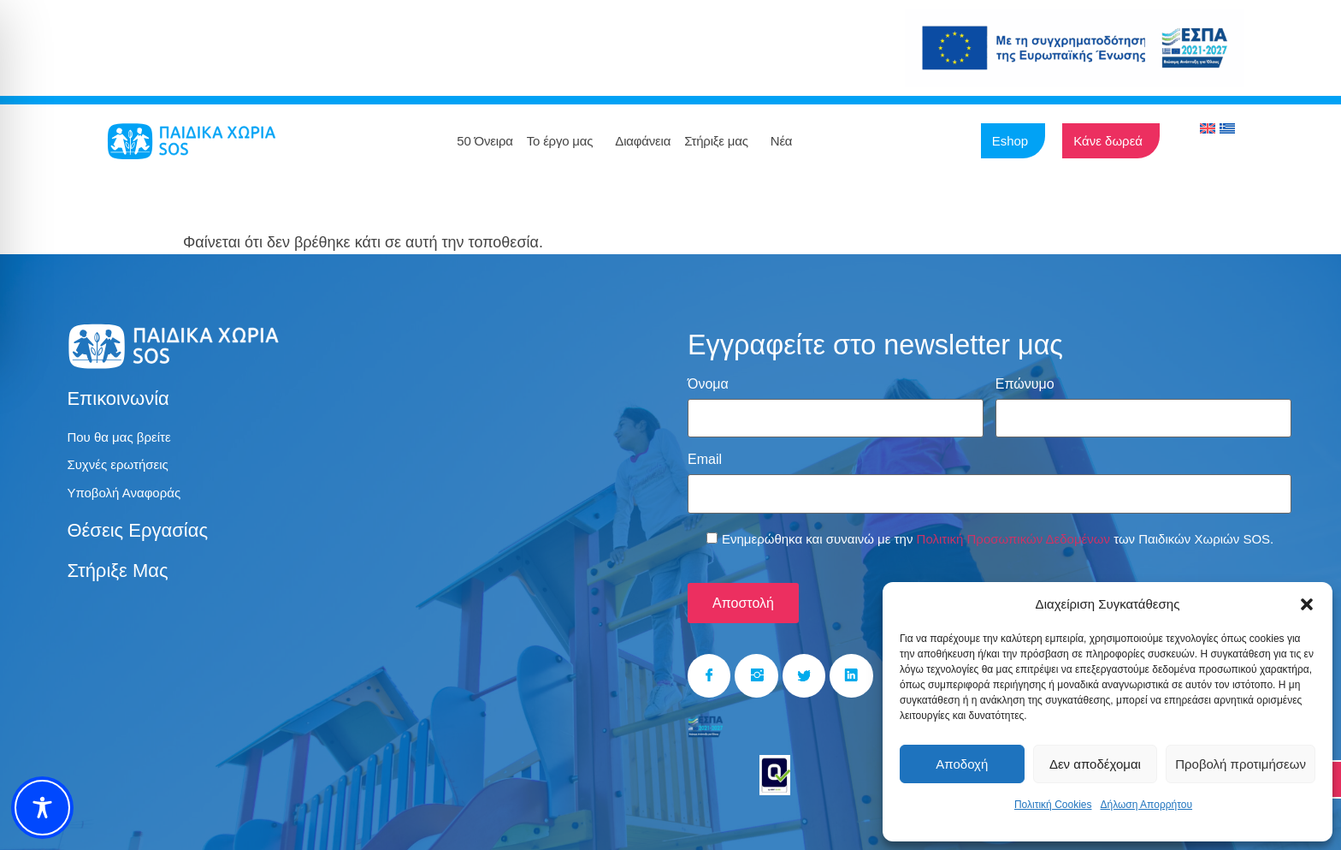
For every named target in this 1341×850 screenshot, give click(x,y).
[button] (1306, 604)
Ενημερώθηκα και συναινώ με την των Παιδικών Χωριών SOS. (997, 530)
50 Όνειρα (484, 141)
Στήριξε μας (720, 141)
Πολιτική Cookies (1053, 805)
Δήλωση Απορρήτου (1146, 805)
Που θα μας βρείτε (122, 438)
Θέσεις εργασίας (137, 534)
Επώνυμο (1024, 384)
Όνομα (708, 384)
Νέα (786, 141)
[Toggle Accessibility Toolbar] (42, 807)
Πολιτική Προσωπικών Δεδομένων (1013, 530)
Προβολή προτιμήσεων (1240, 764)
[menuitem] (1207, 128)
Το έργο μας (564, 141)
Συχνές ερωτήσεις (120, 467)
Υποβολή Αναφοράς (127, 496)
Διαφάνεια (642, 141)
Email (705, 455)
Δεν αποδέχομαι (1095, 764)
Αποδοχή (962, 764)
